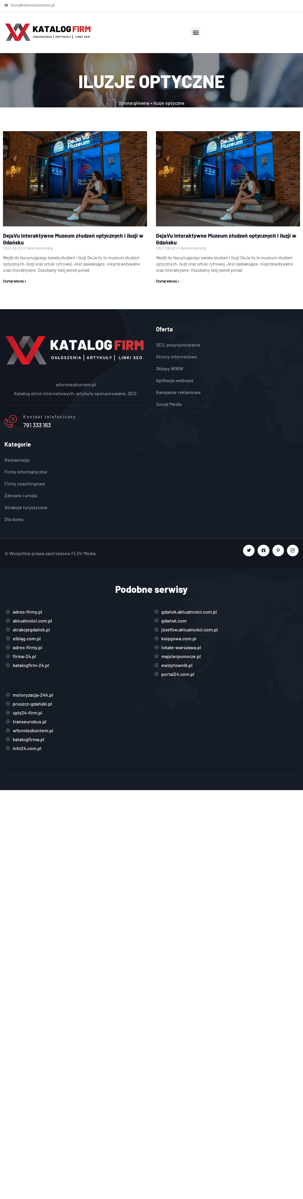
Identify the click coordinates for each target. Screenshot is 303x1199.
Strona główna (134, 103)
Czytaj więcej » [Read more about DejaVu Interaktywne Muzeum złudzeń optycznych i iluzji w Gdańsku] (14, 281)
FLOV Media (83, 553)
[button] (196, 32)
